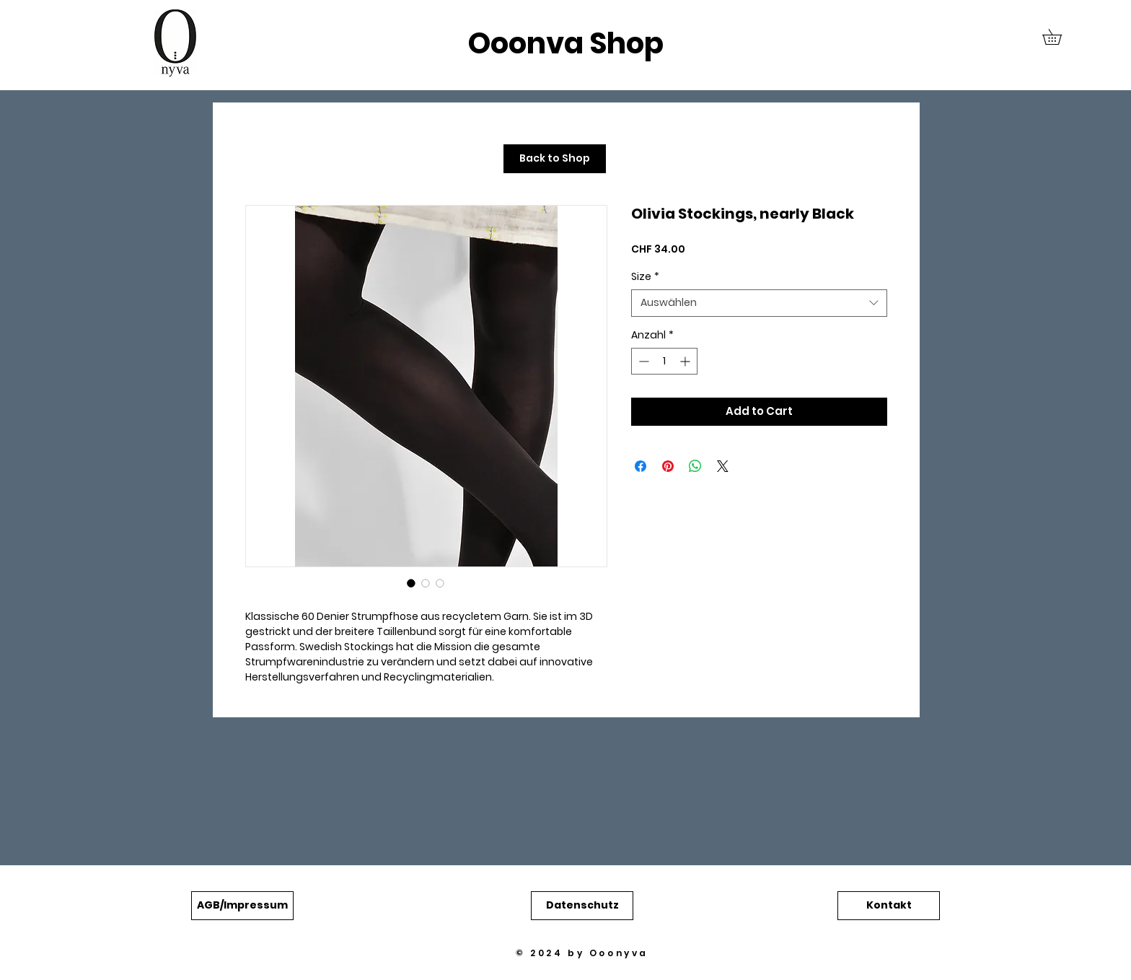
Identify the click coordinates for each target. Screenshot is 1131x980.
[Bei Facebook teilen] (640, 466)
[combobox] (759, 303)
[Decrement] (642, 361)
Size (645, 277)
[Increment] (686, 361)
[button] (1059, 37)
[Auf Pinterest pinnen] (668, 466)
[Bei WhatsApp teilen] (695, 466)
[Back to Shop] (554, 158)
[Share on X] (722, 466)
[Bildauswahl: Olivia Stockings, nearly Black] (411, 583)
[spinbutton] (664, 361)
